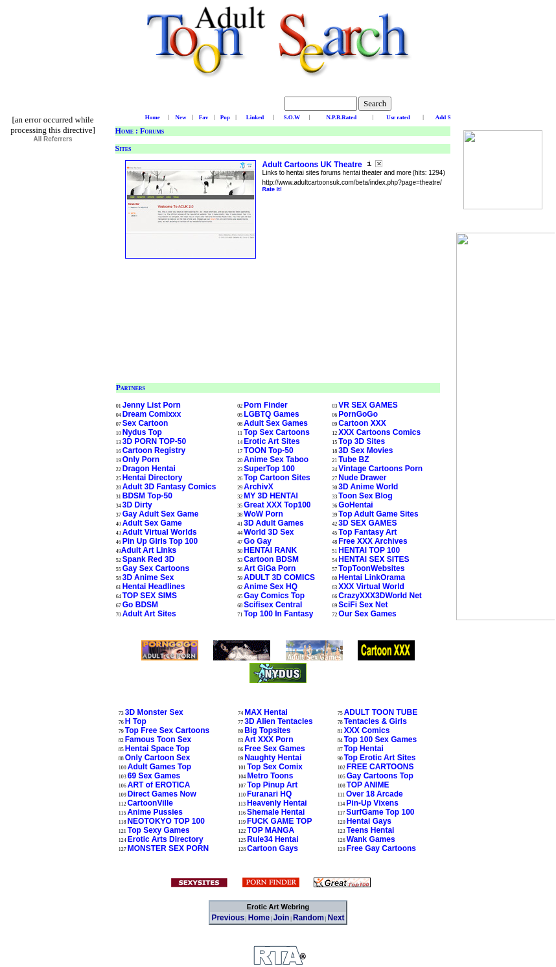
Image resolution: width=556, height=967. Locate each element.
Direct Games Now (162, 793)
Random (308, 917)
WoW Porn (263, 513)
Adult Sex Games (276, 423)
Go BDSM (140, 604)
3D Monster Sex (154, 712)
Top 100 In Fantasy (278, 613)
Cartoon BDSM (271, 559)
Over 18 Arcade (374, 793)
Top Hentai (364, 748)
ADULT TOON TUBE (381, 712)
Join (281, 917)
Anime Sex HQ (270, 586)
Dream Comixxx (151, 414)
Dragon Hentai (149, 468)
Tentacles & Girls (375, 721)
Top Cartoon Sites (277, 477)
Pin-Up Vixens (372, 803)
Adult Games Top (159, 766)
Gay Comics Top (274, 595)
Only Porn (140, 459)
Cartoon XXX (362, 423)
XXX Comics (367, 730)
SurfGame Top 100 (380, 812)
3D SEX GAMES (367, 523)
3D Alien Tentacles (278, 721)
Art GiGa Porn (269, 568)
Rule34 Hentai (272, 839)
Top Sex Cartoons (277, 432)
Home (124, 130)
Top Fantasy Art (367, 532)
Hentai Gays (369, 821)
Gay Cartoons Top (380, 775)
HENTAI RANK (270, 550)
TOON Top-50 (268, 450)
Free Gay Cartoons (381, 848)
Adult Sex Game (152, 523)
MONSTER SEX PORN (168, 848)
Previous (227, 917)
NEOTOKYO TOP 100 (165, 821)
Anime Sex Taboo (276, 459)
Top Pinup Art (272, 784)
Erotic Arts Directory (165, 839)
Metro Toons (270, 775)
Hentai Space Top (157, 748)
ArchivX (258, 486)
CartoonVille (149, 803)
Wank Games (371, 839)
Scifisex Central (273, 604)
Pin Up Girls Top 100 (160, 541)
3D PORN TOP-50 (154, 441)
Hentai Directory (152, 477)
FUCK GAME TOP (279, 821)
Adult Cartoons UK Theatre (313, 164)
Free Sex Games (274, 748)
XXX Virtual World (371, 586)
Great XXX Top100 (277, 504)
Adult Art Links (149, 550)
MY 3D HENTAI (271, 495)
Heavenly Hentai (277, 803)
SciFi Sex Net (363, 604)
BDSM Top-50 (147, 495)
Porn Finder (265, 405)
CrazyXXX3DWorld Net (379, 595)
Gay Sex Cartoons (155, 568)
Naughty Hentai (272, 757)
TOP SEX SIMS (149, 595)
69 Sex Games (154, 775)
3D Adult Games (273, 523)
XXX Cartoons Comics (379, 432)
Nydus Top (142, 432)
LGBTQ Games (271, 414)
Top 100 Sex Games (380, 739)
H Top (135, 721)
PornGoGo (358, 414)
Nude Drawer (362, 477)
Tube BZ (353, 459)
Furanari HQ (269, 793)
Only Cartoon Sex (158, 757)
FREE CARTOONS (380, 766)
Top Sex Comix (275, 766)
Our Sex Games (367, 613)
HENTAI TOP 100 (369, 550)
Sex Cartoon (145, 423)
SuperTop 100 (269, 468)
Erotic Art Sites (271, 441)
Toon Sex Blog (365, 495)
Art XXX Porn (268, 739)
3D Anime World (368, 486)
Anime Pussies (154, 812)
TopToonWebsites (371, 568)
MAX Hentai (266, 712)
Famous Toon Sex (158, 739)
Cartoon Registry (153, 450)
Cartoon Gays (272, 848)
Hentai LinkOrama (371, 577)
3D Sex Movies (365, 450)
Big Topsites (267, 730)
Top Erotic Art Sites (380, 757)
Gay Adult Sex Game (160, 513)
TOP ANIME (368, 784)
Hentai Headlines (153, 586)
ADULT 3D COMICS (279, 577)
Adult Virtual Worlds (159, 532)
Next (336, 917)
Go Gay (258, 541)
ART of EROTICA (159, 784)
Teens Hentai (371, 830)
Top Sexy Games (159, 830)
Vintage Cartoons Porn (380, 468)
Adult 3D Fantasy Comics (169, 486)
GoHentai (355, 504)
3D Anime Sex (148, 577)
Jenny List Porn (151, 405)
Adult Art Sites (149, 613)
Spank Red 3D (148, 559)
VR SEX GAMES (367, 405)
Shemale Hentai (276, 812)
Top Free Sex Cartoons (167, 730)
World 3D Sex (269, 532)
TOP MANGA (270, 830)
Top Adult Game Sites (378, 513)
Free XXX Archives (372, 541)
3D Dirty (137, 504)
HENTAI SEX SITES (373, 559)
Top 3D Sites (361, 441)
